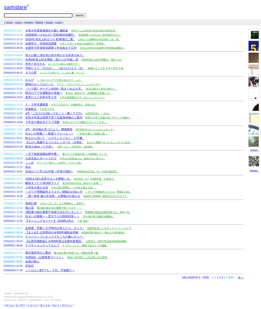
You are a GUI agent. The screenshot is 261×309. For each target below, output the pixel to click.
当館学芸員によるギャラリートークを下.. (109, 228)
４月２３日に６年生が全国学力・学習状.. (82, 43)
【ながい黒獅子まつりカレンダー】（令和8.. (54, 142)
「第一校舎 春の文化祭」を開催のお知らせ (52, 196)
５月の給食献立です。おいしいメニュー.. (82, 97)
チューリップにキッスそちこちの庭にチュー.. (54, 236)
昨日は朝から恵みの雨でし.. (101, 88)
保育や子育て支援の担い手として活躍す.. (108, 117)
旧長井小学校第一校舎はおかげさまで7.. (105, 196)
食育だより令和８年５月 (41, 97)
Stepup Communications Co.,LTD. (35, 297)
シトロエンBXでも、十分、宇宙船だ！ (50, 270)
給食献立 (31, 109)
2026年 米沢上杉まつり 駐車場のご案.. (50, 39)
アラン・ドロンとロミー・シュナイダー (79, 84)
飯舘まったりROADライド (42, 183)
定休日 (29, 265)
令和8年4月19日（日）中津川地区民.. (97, 171)
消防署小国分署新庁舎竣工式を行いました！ (53, 212)
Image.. (254, 150)
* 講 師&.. (83, 221)
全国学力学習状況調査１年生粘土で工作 (51, 47)
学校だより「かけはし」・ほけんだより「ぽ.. (54, 68)
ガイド (56, 305)
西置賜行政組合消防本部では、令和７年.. (108, 212)
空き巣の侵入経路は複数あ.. (98, 216)
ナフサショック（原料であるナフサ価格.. (85, 245)
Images (28, 22)
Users (18, 22)
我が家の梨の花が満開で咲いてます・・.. (59, 208)
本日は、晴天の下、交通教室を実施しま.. (88, 93)
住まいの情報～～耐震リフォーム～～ (49, 133)
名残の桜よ (32, 261)
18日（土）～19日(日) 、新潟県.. (75, 146)
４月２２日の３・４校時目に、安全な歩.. (73, 104)
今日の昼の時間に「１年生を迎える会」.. (73, 187)
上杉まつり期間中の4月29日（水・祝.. (99, 39)
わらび (29, 80)
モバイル (45, 305)
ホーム (9, 305)
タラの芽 (31, 72)
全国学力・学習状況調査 (41, 43)
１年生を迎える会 (36, 187)
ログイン (67, 305)
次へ (241, 277)
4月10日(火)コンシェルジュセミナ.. (94, 129)
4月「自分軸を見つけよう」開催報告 (49, 129)
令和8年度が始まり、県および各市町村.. (103, 232)
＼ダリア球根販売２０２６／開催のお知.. (108, 191)
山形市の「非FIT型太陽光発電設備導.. (106, 241)
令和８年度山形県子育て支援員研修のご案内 (53, 117)
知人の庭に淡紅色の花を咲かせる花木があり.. (54, 55)
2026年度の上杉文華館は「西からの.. (101, 59)
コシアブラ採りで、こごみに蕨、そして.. (62, 72)
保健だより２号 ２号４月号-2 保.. (105, 68)
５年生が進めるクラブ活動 (42, 122)
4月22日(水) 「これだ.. (98, 113)
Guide (49, 22)
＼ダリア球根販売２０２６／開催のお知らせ (53, 191)
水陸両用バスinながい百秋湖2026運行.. (50, 34)
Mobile (39, 22)
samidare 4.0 (21, 293)
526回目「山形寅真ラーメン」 (44, 257)
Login (58, 22)
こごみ (29, 162)
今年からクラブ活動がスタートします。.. (85, 122)
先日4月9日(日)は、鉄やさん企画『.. (82, 183)
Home (9, 22)
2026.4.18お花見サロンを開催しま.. (48, 178)
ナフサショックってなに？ (42, 245)
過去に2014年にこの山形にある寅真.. (87, 257)
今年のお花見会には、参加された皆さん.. (82, 158)
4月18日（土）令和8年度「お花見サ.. (94, 178)
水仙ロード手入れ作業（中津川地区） (49, 171)
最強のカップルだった (39, 84)
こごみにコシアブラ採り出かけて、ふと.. (59, 80)
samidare (15, 7)
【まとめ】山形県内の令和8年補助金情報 (51, 232)
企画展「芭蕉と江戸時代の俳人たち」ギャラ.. (54, 228)
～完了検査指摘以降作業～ (42, 154)
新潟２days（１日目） (39, 146)
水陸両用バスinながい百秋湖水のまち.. (99, 35)
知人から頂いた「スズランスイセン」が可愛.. (54, 138)
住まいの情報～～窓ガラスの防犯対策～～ (52, 216)
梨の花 (29, 207)
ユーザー (20, 305)
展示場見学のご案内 (38, 252)
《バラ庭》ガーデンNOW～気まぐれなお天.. (53, 88)
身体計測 (31, 203)
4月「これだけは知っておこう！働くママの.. (54, 113)
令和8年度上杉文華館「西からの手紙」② (51, 59)
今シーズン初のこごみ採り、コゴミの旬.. (59, 162)
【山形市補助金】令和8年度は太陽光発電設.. (54, 241)
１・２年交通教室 (36, 104)
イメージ (33, 305)
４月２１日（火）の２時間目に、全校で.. (62, 203)
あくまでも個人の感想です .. (64, 64)
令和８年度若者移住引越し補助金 (46, 30)
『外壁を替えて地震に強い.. (92, 133)
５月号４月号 (48, 109)
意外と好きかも (35, 63)
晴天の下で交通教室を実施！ (43, 93)
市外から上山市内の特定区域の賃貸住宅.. (93, 30)
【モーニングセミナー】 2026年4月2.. (49, 220)
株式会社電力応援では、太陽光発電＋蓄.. (76, 252)
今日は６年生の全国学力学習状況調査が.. (102, 48)
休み (28, 167)
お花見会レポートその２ (41, 158)
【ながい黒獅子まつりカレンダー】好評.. (108, 142)
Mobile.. (254, 170)
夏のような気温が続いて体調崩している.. (85, 154)
